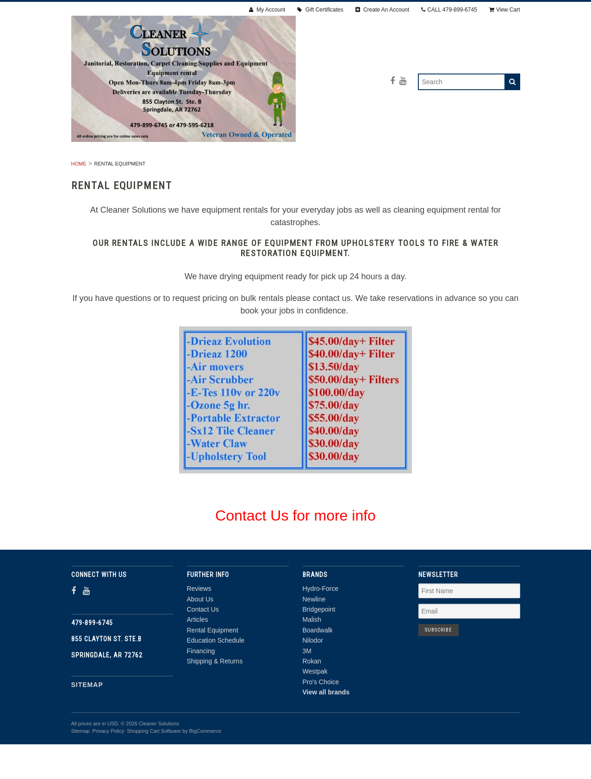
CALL (449, 9)
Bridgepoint (319, 644)
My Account (267, 9)
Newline (314, 634)
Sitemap (87, 719)
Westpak (315, 706)
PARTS (296, 178)
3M (307, 685)
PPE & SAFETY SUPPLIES (229, 178)
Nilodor (313, 675)
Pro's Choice (321, 717)
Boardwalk (318, 665)
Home (79, 199)
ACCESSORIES (450, 168)
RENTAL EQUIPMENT (151, 168)
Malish (312, 654)
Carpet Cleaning (292, 168)
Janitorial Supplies (375, 168)
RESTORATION (222, 168)
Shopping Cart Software (154, 766)
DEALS (391, 178)
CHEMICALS (344, 178)
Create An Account (382, 9)
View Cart (504, 9)
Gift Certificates (320, 9)
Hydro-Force (321, 623)
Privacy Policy (108, 766)
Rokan (312, 696)
